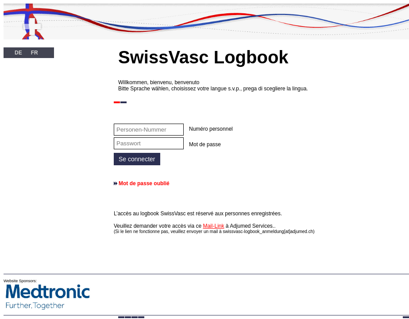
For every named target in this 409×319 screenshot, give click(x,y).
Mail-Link (213, 226)
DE (18, 53)
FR (34, 53)
